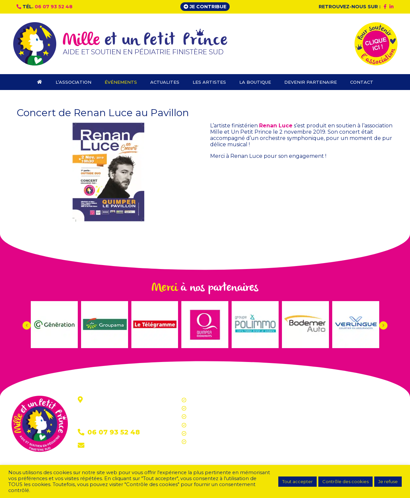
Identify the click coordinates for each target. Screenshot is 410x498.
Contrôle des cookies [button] (345, 481)
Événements (204, 408)
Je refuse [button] (388, 481)
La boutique (202, 433)
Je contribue (205, 7)
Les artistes (202, 425)
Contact (98, 446)
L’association (203, 400)
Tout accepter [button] (297, 481)
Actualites (200, 417)
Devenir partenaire (210, 442)
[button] (383, 325)
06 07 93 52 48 (53, 7)
